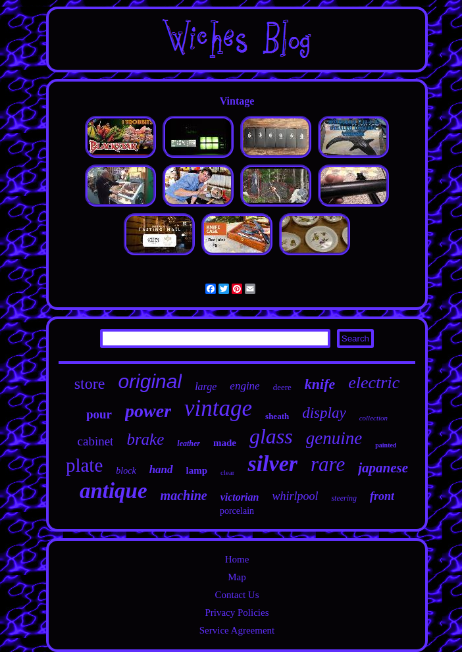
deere (282, 387)
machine (184, 495)
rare (328, 464)
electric (373, 382)
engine (244, 386)
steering (344, 498)
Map (237, 577)
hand (161, 469)
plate (84, 465)
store (89, 383)
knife (320, 384)
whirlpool (295, 496)
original (150, 381)
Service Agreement (237, 630)
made (224, 443)
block (126, 471)
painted (385, 445)
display (324, 413)
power (148, 411)
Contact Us (237, 594)
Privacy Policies (237, 612)
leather (188, 443)
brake (145, 439)
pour (99, 414)
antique (113, 491)
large (206, 386)
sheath (277, 416)
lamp (197, 470)
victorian (239, 497)
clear (227, 472)
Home (237, 559)
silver (272, 463)
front (382, 496)
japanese (383, 468)
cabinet (96, 441)
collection (373, 418)
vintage (218, 408)
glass (271, 436)
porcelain (237, 511)
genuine (334, 438)
